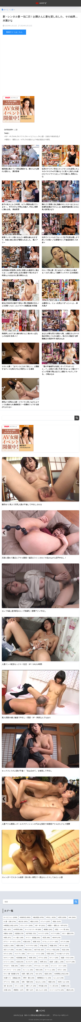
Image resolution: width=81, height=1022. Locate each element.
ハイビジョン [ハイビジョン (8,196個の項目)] (10, 917)
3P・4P (8, 136)
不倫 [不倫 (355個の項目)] (44, 945)
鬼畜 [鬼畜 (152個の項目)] (52, 982)
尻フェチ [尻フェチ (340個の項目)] (9, 949)
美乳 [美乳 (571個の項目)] (7, 937)
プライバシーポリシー (60, 1015)
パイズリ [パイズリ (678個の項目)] (43, 933)
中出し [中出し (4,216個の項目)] (51, 917)
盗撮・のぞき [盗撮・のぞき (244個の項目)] (67, 957)
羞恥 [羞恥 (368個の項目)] (20, 945)
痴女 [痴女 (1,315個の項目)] (34, 921)
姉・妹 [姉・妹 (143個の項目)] (8, 986)
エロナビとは (18, 1015)
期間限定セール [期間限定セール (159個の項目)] (44, 978)
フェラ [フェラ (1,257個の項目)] (46, 921)
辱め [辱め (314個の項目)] (28, 949)
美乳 (48, 140)
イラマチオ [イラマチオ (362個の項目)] (32, 945)
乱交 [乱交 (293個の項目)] (66, 949)
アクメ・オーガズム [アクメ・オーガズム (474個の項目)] (12, 941)
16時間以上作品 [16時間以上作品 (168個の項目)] (61, 974)
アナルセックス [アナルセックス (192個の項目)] (41, 966)
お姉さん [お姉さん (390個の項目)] (9, 945)
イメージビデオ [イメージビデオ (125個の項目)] (57, 990)
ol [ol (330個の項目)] (19, 949)
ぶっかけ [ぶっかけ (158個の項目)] (58, 978)
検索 (76, 418)
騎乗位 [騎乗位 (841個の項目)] (48, 929)
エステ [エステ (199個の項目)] (71, 961)
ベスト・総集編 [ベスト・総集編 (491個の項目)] (33, 937)
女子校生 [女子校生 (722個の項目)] (31, 933)
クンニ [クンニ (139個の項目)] (19, 986)
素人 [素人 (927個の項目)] (7, 929)
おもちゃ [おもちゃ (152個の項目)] (40, 982)
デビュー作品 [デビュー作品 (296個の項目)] (53, 949)
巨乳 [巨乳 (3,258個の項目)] (62, 917)
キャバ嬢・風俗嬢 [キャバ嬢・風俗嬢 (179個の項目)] (11, 974)
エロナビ (40, 3)
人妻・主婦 (44, 136)
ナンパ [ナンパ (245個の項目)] (54, 957)
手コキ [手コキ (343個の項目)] (64, 945)
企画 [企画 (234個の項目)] (20, 961)
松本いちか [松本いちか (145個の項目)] (64, 982)
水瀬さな (30, 140)
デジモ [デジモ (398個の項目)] (65, 941)
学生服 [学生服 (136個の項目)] (43, 986)
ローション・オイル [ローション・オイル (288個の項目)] (36, 953)
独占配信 (40, 140)
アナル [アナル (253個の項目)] (43, 957)
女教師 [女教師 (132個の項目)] (65, 986)
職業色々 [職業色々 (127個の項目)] (18, 990)
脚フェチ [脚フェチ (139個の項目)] (31, 986)
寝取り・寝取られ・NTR (15, 140)
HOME (40, 1010)
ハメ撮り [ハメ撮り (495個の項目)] (18, 937)
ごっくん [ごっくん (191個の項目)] (28, 970)
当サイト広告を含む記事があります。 (37, 1015)
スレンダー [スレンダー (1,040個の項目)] (27, 925)
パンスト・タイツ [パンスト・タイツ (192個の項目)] (59, 966)
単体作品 (55, 136)
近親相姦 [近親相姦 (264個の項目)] (21, 957)
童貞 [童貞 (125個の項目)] (70, 990)
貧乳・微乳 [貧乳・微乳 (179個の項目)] (27, 974)
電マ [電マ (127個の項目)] (30, 990)
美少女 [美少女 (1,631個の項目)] (23, 921)
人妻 (16, 130)
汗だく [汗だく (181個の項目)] (62, 970)
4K (15, 136)
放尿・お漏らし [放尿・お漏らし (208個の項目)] (56, 961)
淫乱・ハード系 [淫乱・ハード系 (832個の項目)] (62, 929)
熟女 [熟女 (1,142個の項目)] (57, 921)
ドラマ (21, 136)
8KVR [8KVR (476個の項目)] (56, 937)
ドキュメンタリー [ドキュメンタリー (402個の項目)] (50, 941)
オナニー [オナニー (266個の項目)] (9, 957)
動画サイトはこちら (14, 32)
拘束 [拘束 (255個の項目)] (32, 957)
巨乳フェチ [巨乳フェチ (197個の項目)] (26, 966)
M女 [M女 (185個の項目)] (39, 970)
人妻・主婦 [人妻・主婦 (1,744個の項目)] (10, 921)
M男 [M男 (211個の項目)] (44, 961)
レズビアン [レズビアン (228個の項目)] (32, 961)
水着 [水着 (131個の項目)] (7, 990)
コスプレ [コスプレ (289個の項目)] (20, 953)
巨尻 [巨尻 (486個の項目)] (46, 937)
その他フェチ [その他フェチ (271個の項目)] (63, 953)
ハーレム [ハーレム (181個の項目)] (50, 970)
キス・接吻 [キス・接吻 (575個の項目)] (68, 933)
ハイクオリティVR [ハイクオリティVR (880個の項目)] (33, 929)
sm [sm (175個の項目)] (39, 974)
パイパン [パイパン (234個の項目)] (9, 961)
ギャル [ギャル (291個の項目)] (8, 953)
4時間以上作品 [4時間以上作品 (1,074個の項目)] (11, 925)
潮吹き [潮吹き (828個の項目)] (8, 933)
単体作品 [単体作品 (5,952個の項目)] (25, 917)
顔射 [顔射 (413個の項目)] (37, 941)
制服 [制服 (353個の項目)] (53, 945)
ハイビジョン (32, 136)
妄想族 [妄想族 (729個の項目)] (19, 933)
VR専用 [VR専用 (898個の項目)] (18, 929)
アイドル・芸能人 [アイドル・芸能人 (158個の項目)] (11, 982)
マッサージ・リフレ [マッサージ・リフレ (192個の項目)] (12, 970)
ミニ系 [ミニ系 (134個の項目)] (54, 986)
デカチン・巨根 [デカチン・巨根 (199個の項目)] (11, 966)
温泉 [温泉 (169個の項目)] (48, 974)
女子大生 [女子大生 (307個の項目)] (39, 949)
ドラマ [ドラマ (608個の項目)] (56, 933)
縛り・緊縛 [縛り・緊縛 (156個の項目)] (27, 982)
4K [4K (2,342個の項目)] (73, 917)
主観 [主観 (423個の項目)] (27, 941)
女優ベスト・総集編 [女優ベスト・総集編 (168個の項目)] (12, 978)
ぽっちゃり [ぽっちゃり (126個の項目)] (41, 990)
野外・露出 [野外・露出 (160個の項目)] (29, 978)
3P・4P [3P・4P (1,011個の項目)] (40, 925)
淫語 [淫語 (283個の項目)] (50, 953)
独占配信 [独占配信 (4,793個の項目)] (39, 917)
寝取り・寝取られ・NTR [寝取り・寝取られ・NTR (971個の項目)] (57, 925)
